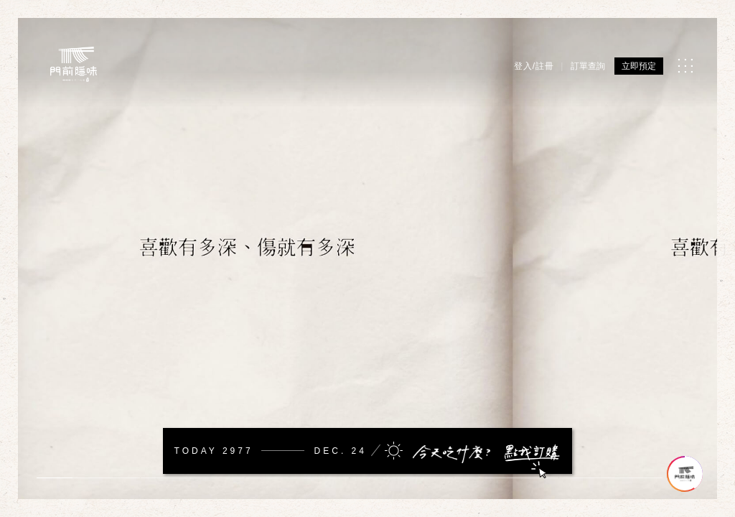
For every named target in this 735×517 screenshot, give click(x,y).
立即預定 (639, 66)
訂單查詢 (588, 66)
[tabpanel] (367, 258)
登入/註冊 (534, 66)
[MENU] (685, 66)
